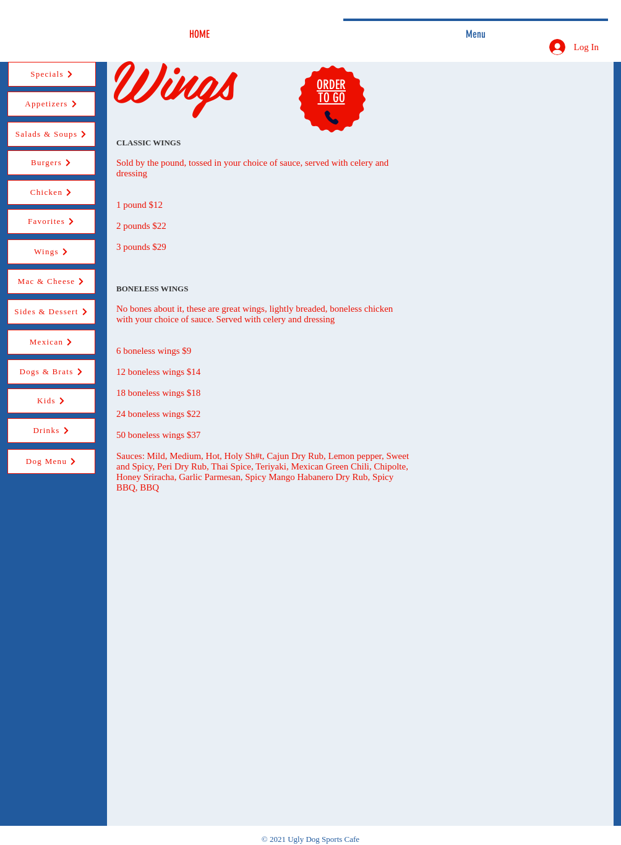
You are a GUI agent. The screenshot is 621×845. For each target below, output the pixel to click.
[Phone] (331, 117)
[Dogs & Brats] (51, 371)
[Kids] (51, 400)
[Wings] (51, 251)
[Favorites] (51, 221)
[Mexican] (51, 342)
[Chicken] (51, 192)
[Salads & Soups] (51, 134)
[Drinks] (51, 430)
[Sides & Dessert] (51, 311)
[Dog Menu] (51, 461)
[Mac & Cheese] (51, 281)
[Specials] (52, 74)
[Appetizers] (51, 104)
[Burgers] (51, 162)
